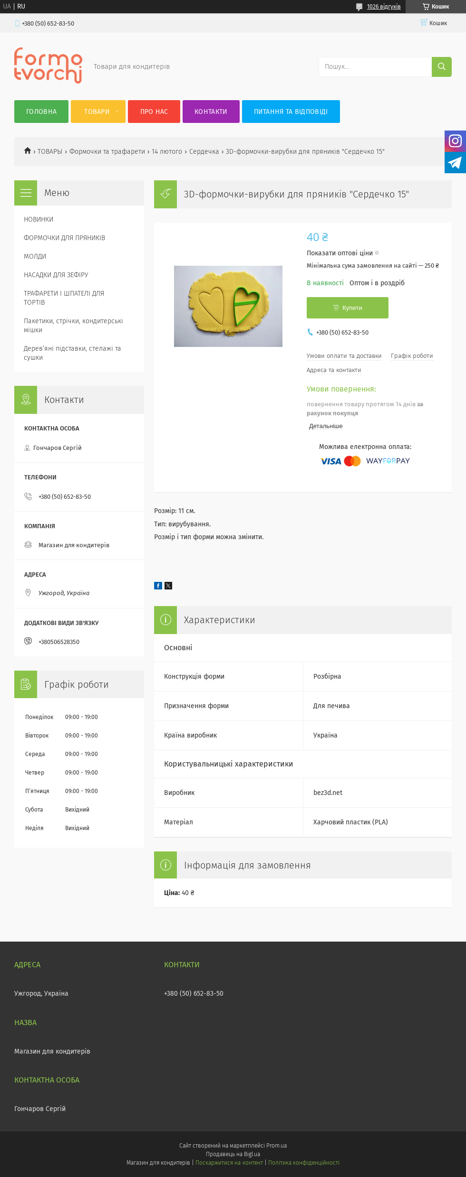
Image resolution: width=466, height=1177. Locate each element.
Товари (97, 112)
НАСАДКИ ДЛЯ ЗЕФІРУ (56, 275)
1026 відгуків (384, 6)
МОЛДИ (35, 256)
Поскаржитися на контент (228, 1162)
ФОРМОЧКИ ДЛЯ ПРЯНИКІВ (64, 238)
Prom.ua (276, 1145)
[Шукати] (442, 67)
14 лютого (167, 152)
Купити (352, 307)
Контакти (210, 112)
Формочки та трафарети (107, 152)
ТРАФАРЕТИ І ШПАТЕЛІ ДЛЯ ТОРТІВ (64, 298)
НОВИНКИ (38, 219)
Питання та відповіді (291, 112)
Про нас (154, 112)
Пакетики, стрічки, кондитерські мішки (73, 325)
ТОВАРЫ (50, 152)
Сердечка (204, 152)
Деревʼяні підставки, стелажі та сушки (72, 353)
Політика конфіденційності (304, 1162)
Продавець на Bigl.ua (233, 1154)
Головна (41, 112)
